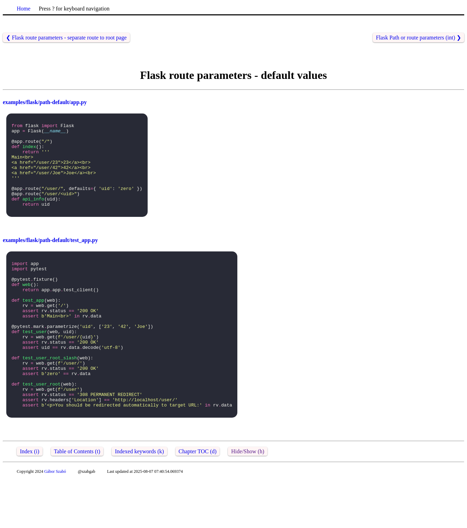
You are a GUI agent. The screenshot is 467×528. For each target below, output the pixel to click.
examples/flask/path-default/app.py (45, 102)
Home (23, 9)
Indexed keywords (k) (139, 500)
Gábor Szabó (55, 519)
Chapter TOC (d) (198, 500)
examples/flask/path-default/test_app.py (50, 258)
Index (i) (29, 500)
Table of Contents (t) (77, 500)
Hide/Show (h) (247, 500)
